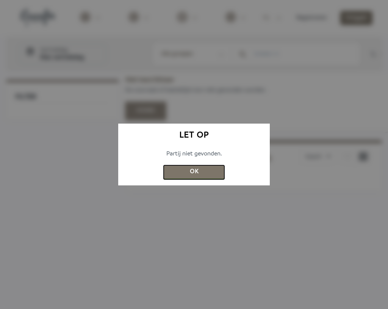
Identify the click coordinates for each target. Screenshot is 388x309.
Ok (194, 172)
